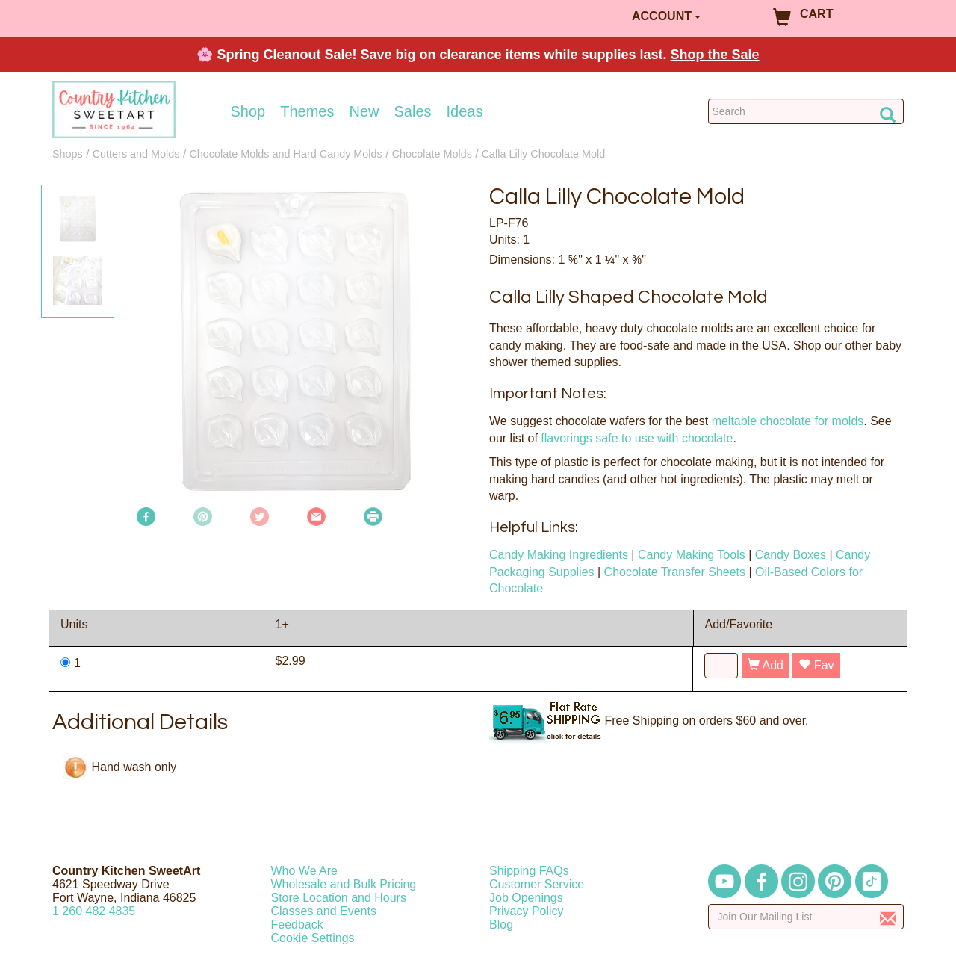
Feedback (297, 924)
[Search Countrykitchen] (806, 111)
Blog (501, 924)
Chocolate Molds (432, 154)
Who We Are (304, 870)
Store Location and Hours (338, 897)
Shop (248, 111)
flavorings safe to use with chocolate (637, 438)
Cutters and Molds (136, 154)
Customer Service (536, 884)
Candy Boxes (790, 554)
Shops (67, 154)
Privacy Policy (526, 911)
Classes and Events (323, 911)
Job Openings (526, 897)
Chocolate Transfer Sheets (674, 572)
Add (765, 665)
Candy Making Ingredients (558, 554)
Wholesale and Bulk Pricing (344, 884)
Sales (413, 111)
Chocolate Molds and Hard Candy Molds (285, 154)
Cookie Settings (313, 938)
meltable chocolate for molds (788, 421)
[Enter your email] (806, 916)
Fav (816, 665)
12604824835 (93, 911)
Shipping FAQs (529, 870)
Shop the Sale (715, 54)
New (364, 111)
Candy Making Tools (691, 554)
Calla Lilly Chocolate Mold (544, 154)
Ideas (465, 111)
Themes (307, 111)
